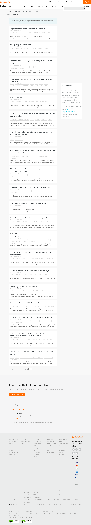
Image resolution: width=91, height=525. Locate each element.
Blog (35, 450)
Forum (48, 450)
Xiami (10, 515)
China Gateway (37, 443)
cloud (21, 223)
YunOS (62, 513)
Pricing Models (12, 441)
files (53, 306)
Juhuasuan (33, 513)
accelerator (13, 119)
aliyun (12, 32)
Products (32, 6)
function (41, 156)
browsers (49, 321)
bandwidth (40, 48)
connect (30, 274)
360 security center (15, 138)
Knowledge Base (38, 441)
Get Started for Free (17, 394)
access (12, 101)
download (13, 276)
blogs (41, 85)
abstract (13, 66)
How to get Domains (51, 494)
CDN (40, 490)
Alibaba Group (12, 513)
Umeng (79, 513)
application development (16, 241)
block (12, 274)
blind (32, 119)
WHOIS (61, 452)
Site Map (61, 454)
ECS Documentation (38, 494)
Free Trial (23, 439)
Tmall (28, 513)
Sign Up (87, 2)
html (12, 34)
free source (13, 359)
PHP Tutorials (27, 502)
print (12, 176)
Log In (79, 1)
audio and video (24, 48)
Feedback (49, 448)
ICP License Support (39, 445)
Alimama (54, 513)
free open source (48, 357)
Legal (37, 511)
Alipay (18, 515)
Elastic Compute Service (30, 490)
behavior (41, 101)
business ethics (49, 138)
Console (73, 1)
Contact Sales (86, 6)
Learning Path (27, 497)
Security (36, 492)
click (17, 339)
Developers (56, 499)
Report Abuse (50, 445)
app (36, 101)
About (25, 6)
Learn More (14, 425)
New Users (37, 497)
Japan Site (26, 494)
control (43, 32)
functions (46, 207)
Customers (11, 445)
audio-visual (33, 48)
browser (36, 138)
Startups (11, 450)
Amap (71, 513)
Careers (10, 511)
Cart (66, 1)
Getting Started (37, 448)
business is (44, 119)
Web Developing (66, 499)
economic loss (14, 68)
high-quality (13, 158)
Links (53, 511)
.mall (12, 48)
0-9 (80, 504)
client (22, 32)
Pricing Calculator (51, 452)
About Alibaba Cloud (14, 439)
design (30, 207)
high (46, 156)
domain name (14, 292)
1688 (50, 513)
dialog (35, 357)
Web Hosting (27, 492)
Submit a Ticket (50, 441)
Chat (13, 409)
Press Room (62, 450)
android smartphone (29, 239)
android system (39, 239)
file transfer (47, 306)
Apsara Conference (13, 452)
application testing (22, 321)
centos (17, 32)
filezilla (40, 357)
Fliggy (58, 513)
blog (37, 85)
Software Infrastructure (65, 494)
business (37, 119)
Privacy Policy (28, 511)
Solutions (40, 6)
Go (34, 369)
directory (47, 274)
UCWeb (75, 513)
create (42, 290)
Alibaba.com (45, 513)
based (32, 85)
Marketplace (55, 6)
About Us (19, 511)
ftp (35, 207)
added (12, 156)
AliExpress (38, 513)
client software (29, 32)
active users (18, 101)
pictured (50, 175)
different (40, 274)
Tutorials (76, 499)
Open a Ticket (15, 418)
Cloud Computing (38, 499)
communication (36, 339)
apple (18, 66)
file (42, 306)
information (22, 68)
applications (25, 85)
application (18, 85)
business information (37, 191)
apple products (25, 66)
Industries (48, 499)
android (17, 156)
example (50, 339)
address (17, 48)
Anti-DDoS (47, 490)
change (19, 175)
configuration (37, 32)
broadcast (47, 48)
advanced (18, 221)
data (36, 274)
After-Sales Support (51, 443)
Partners (11, 448)
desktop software (50, 258)
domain (47, 290)
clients (21, 192)
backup (42, 221)
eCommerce (70, 490)
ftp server (40, 207)
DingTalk (14, 515)
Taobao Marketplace (21, 513)
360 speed (23, 138)
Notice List (45, 511)
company (46, 66)
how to (49, 32)
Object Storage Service (58, 490)
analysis (31, 101)
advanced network (27, 221)
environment (13, 260)
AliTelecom (66, 513)
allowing (20, 119)
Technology (37, 439)
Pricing (47, 6)
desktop (42, 258)
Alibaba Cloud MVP (64, 443)
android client (19, 239)
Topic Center (27, 499)
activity (25, 101)
